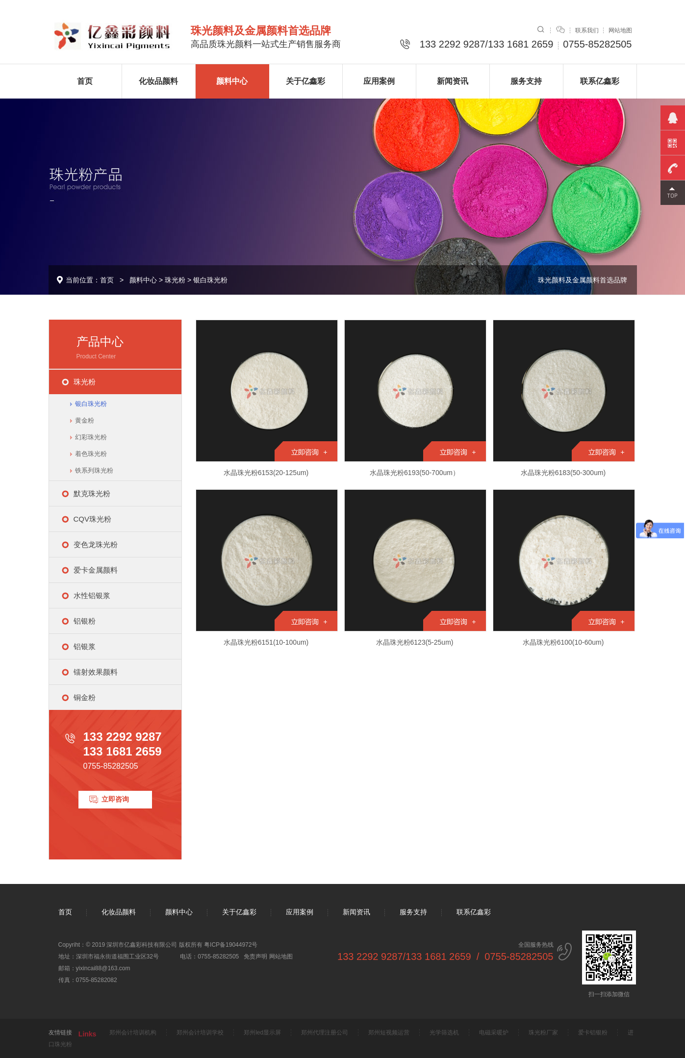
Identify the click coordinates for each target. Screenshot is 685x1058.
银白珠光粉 (210, 280)
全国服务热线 (445, 951)
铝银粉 (85, 621)
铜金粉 (85, 697)
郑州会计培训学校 (200, 1032)
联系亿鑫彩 (599, 81)
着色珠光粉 (91, 453)
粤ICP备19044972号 (230, 944)
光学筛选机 (444, 1032)
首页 (85, 81)
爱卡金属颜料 (96, 570)
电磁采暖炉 (493, 1032)
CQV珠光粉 (93, 519)
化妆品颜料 (158, 81)
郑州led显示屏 (262, 1032)
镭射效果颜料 (96, 672)
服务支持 (526, 81)
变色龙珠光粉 (96, 544)
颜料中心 (232, 81)
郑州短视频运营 (388, 1032)
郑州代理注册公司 (324, 1032)
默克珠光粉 (92, 493)
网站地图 (620, 30)
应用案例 (379, 81)
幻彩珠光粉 (91, 437)
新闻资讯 (452, 81)
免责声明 (255, 956)
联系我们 (587, 30)
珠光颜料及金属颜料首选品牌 (582, 280)
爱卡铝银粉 (593, 1032)
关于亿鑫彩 (305, 81)
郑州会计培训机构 (132, 1032)
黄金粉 (84, 420)
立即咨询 (115, 799)
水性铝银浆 (92, 595)
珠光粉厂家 (543, 1032)
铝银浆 (85, 646)
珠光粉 (175, 280)
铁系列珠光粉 (94, 470)
